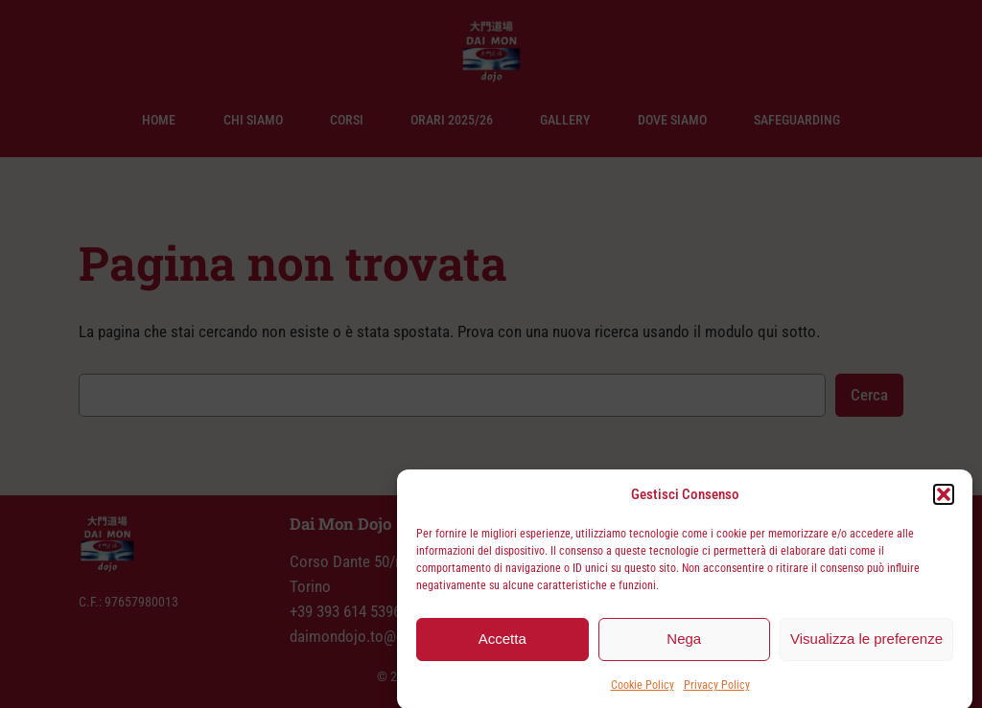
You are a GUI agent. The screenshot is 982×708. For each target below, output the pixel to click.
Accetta (502, 643)
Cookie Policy (642, 689)
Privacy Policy (717, 689)
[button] (943, 498)
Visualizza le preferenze (866, 643)
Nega (683, 643)
